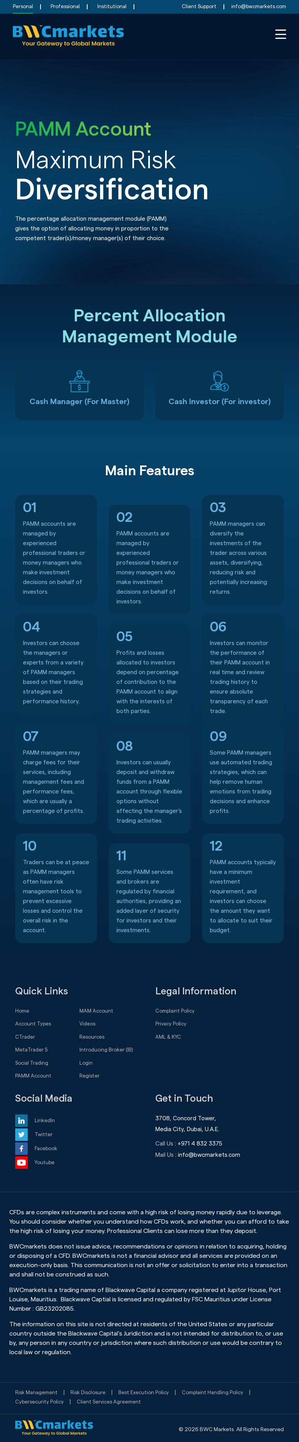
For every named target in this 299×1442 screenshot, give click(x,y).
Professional (65, 6)
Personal (23, 6)
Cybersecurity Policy (39, 1401)
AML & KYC (168, 1036)
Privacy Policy (170, 1023)
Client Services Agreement (109, 1401)
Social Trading (31, 1062)
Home (22, 1010)
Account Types (33, 1023)
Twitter (44, 1134)
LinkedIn (45, 1120)
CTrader (25, 1036)
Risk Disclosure (88, 1392)
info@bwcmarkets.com (258, 6)
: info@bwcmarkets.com (207, 1155)
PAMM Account (33, 1075)
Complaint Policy (175, 1010)
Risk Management (36, 1392)
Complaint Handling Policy (212, 1392)
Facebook (46, 1148)
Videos (87, 1023)
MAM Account (96, 1010)
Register (89, 1075)
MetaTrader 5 (31, 1049)
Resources (91, 1036)
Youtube (45, 1162)
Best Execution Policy (143, 1392)
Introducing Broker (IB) (106, 1049)
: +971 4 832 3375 (198, 1144)
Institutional (112, 6)
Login (86, 1062)
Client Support (199, 6)
